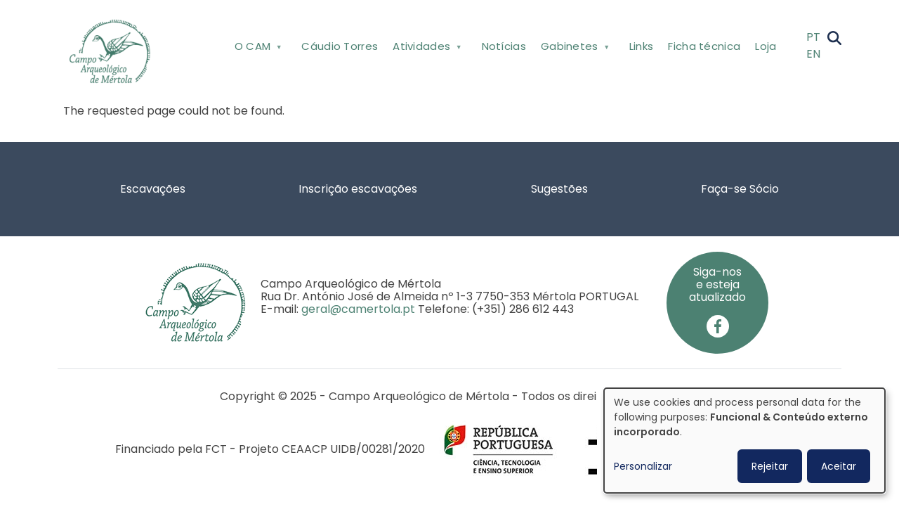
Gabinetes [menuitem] (573, 49)
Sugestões (559, 189)
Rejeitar (770, 466)
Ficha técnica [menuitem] (704, 46)
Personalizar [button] (643, 466)
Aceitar (838, 466)
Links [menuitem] (641, 46)
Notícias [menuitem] (504, 46)
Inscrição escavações (357, 189)
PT (813, 37)
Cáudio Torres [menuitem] (339, 46)
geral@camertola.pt (358, 309)
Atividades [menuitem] (426, 49)
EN (813, 54)
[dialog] (744, 440)
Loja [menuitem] (765, 46)
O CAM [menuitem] (257, 49)
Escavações (152, 189)
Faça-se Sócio (740, 189)
